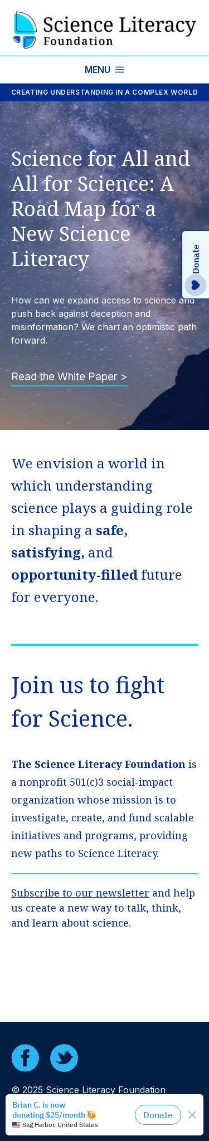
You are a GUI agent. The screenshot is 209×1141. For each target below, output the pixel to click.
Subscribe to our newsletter (80, 892)
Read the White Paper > (69, 376)
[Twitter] (64, 1058)
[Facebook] (25, 1058)
